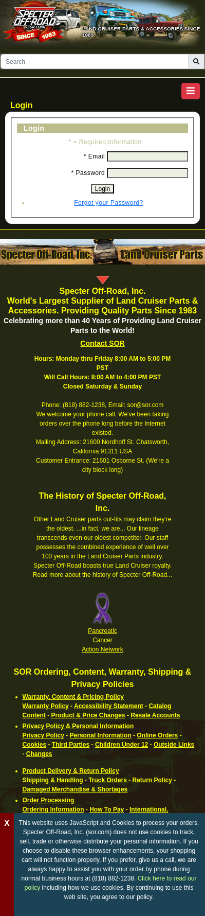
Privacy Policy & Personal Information (78, 726)
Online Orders (157, 735)
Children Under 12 (121, 744)
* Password (88, 173)
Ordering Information (53, 809)
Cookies (35, 744)
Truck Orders (107, 780)
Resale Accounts (155, 715)
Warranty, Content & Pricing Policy (73, 696)
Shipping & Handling (53, 780)
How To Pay (106, 809)
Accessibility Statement (108, 706)
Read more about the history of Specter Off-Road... (102, 574)
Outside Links (174, 744)
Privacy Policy (43, 735)
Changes (39, 754)
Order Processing (48, 800)
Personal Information (101, 735)
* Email (94, 156)
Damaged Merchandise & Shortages (75, 789)
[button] (190, 91)
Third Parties (70, 744)
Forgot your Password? (108, 202)
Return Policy (152, 780)
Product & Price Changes (88, 715)
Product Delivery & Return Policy (71, 770)
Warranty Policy (46, 706)
